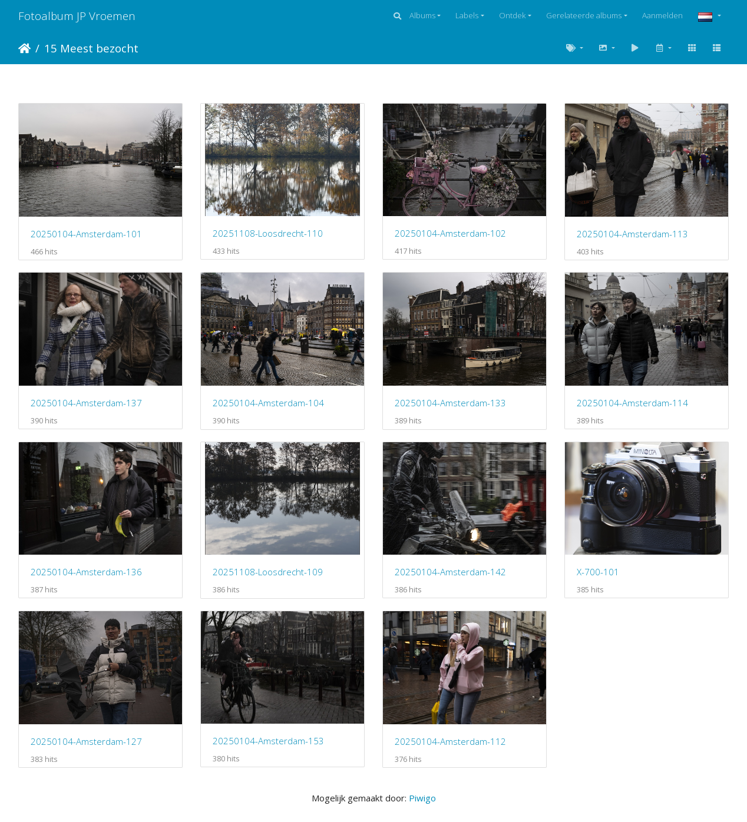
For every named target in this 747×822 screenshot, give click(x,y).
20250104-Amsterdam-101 (86, 233)
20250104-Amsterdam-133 (450, 402)
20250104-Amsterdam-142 (450, 571)
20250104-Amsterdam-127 (86, 741)
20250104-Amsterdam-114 (632, 402)
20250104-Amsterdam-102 (450, 233)
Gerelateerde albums (584, 15)
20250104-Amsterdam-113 (632, 233)
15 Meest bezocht (91, 48)
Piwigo (422, 798)
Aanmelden (662, 15)
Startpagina (24, 48)
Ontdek (512, 15)
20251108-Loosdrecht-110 (268, 233)
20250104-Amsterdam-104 (268, 402)
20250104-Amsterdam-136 (86, 571)
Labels (466, 15)
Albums (422, 15)
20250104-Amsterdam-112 (450, 741)
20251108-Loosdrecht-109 (268, 571)
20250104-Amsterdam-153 (268, 740)
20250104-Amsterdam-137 (86, 402)
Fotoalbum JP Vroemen (76, 15)
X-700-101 (598, 571)
